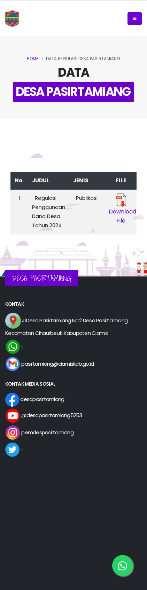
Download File (121, 210)
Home (32, 59)
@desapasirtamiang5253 (43, 415)
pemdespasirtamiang (39, 432)
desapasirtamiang (34, 399)
